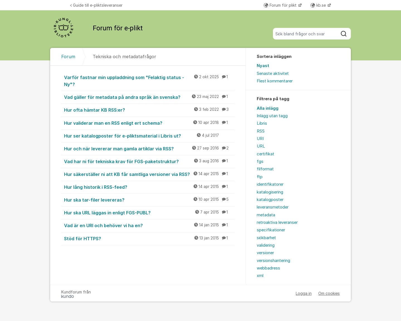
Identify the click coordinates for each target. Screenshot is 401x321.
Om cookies (329, 293)
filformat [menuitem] (265, 168)
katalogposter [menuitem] (270, 199)
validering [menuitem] (266, 245)
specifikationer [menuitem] (271, 229)
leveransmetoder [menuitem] (272, 207)
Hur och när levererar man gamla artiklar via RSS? (149, 148)
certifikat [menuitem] (265, 153)
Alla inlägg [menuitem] (267, 108)
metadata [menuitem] (266, 214)
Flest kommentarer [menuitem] (275, 81)
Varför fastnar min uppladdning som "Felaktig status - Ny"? (149, 80)
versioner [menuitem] (265, 252)
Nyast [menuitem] (263, 65)
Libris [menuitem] (262, 123)
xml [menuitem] (260, 275)
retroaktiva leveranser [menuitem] (277, 222)
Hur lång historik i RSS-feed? (149, 187)
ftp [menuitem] (260, 176)
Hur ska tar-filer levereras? (149, 200)
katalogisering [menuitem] (270, 192)
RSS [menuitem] (261, 131)
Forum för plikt (281, 5)
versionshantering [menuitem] (273, 260)
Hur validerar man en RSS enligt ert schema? (149, 123)
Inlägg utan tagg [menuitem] (272, 115)
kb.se (318, 5)
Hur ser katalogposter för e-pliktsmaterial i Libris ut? (149, 136)
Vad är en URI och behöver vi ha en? (149, 225)
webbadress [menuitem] (268, 268)
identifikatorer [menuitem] (270, 184)
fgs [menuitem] (260, 161)
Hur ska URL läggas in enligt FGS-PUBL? (149, 212)
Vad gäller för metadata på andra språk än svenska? (149, 97)
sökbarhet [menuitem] (266, 237)
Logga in (304, 293)
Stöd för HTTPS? (149, 238)
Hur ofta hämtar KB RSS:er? (149, 110)
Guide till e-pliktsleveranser (96, 5)
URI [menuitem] (260, 138)
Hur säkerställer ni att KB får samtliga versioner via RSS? (149, 174)
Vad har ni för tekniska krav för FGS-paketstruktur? (149, 161)
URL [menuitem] (261, 146)
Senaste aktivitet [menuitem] (273, 73)
